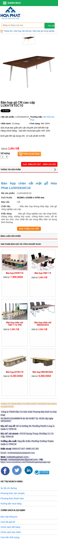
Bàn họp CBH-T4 (43, 273)
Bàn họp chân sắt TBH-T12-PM (14, 323)
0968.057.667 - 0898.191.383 (42, 164)
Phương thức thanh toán (12, 498)
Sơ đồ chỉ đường (9, 488)
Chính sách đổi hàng (10, 527)
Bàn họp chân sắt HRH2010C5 (42, 323)
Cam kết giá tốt (8, 522)
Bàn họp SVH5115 (14, 273)
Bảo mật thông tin (9, 517)
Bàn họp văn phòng (22, 31)
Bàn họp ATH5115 (14, 372)
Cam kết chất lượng (10, 537)
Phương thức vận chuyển (13, 493)
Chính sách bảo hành (11, 532)
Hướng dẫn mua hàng (11, 503)
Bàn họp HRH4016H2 (43, 372)
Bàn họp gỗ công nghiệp (43, 31)
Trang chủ (6, 31)
